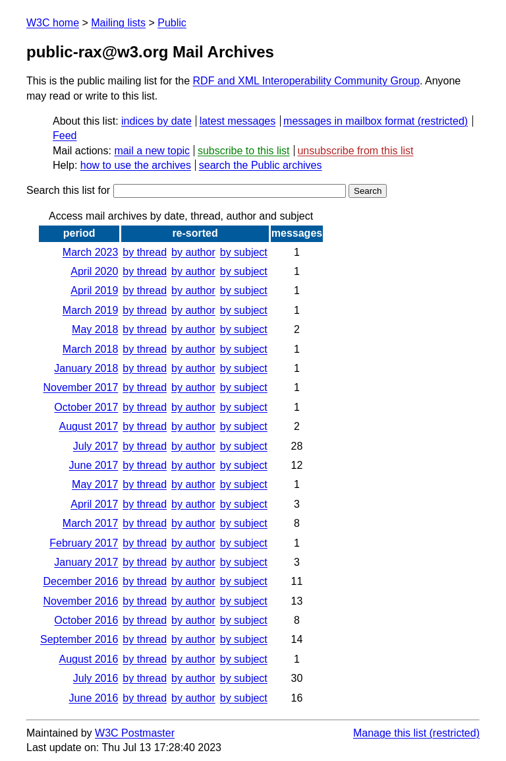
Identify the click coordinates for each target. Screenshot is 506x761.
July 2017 (96, 446)
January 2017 (86, 562)
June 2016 (94, 698)
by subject (243, 252)
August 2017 (88, 426)
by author (193, 252)
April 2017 (94, 504)
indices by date (156, 121)
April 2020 (94, 271)
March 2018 (91, 349)
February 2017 (83, 543)
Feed (64, 135)
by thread (145, 252)
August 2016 (88, 659)
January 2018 (86, 368)
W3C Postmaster (135, 733)
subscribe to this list (244, 150)
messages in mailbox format (348, 121)
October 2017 (86, 407)
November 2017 (80, 387)
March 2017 (91, 523)
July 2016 (96, 678)
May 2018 (95, 329)
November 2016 (80, 601)
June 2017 (94, 465)
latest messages (238, 121)
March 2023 (91, 252)
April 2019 (94, 290)
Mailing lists (118, 22)
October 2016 (86, 620)
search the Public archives (260, 165)
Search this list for (186, 190)
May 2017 (95, 484)
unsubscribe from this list (355, 150)
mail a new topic (152, 150)
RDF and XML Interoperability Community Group (306, 80)
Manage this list (389, 733)
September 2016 (79, 639)
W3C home (52, 22)
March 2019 (91, 310)
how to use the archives (135, 165)
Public (171, 22)
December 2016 (80, 581)
